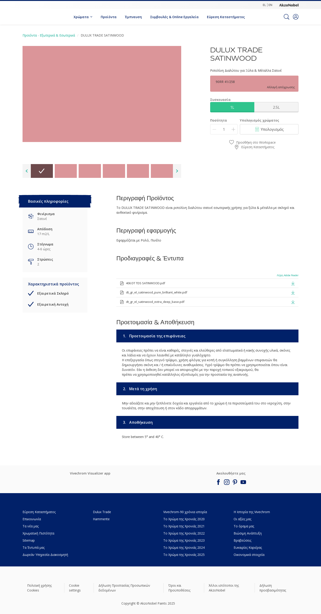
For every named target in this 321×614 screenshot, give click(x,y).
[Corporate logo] (288, 4)
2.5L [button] (276, 107)
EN (270, 5)
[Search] (286, 17)
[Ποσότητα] (224, 129)
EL (264, 5)
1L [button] (232, 107)
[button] (295, 17)
